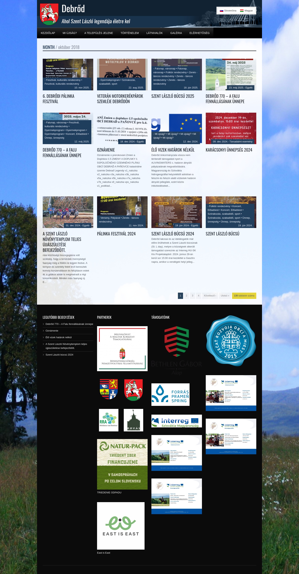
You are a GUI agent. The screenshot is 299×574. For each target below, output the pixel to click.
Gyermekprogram (110, 80)
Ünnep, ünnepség (54, 137)
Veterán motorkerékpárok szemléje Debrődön (120, 98)
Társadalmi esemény (240, 141)
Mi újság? (70, 33)
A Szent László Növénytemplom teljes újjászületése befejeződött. (62, 241)
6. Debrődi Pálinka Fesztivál (58, 98)
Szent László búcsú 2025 (172, 96)
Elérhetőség (200, 33)
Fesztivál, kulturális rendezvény (63, 80)
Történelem (130, 33)
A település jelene (98, 33)
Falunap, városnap (165, 68)
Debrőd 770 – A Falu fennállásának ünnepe (225, 98)
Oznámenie (106, 150)
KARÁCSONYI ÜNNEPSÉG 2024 (229, 150)
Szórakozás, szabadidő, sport (224, 213)
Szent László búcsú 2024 (172, 233)
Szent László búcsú (222, 233)
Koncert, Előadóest (76, 133)
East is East (103, 552)
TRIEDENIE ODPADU (109, 492)
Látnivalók (154, 33)
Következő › (210, 295)
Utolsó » (225, 295)
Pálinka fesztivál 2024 (116, 233)
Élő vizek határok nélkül (173, 150)
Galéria (176, 33)
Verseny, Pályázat (110, 217)
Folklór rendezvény (176, 72)
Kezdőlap (48, 33)
